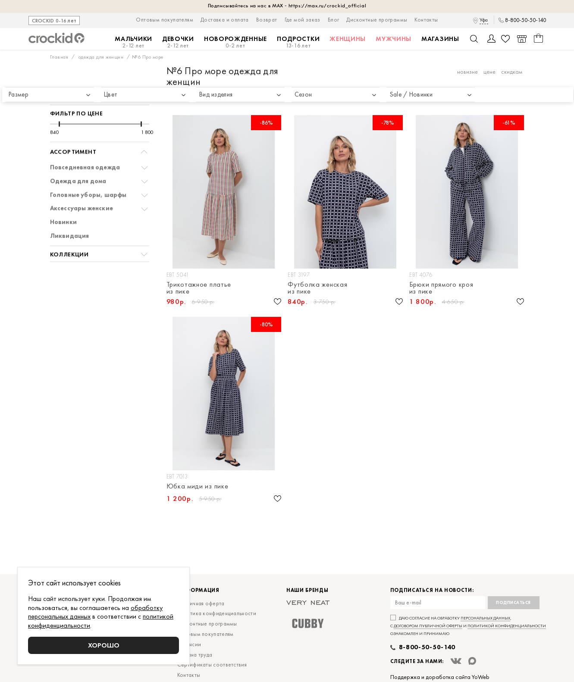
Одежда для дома (78, 156)
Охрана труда (195, 654)
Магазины (440, 38)
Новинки (63, 197)
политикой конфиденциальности (506, 626)
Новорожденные (235, 42)
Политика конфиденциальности (216, 613)
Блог (333, 19)
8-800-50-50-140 (525, 20)
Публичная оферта (201, 603)
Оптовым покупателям (164, 19)
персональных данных (485, 618)
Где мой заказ (302, 19)
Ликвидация (69, 211)
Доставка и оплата (225, 19)
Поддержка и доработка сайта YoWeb (439, 677)
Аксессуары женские (81, 184)
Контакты (426, 19)
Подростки (298, 42)
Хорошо (103, 645)
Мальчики (133, 42)
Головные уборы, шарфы (88, 170)
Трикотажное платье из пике (199, 288)
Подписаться (513, 602)
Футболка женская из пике (317, 288)
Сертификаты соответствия (212, 664)
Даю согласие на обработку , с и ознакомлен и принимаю (468, 625)
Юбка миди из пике (197, 487)
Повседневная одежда (85, 143)
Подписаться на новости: (432, 590)
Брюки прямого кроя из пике (441, 288)
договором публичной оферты (428, 626)
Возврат (266, 19)
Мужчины (393, 38)
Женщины (347, 38)
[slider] (59, 99)
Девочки (178, 42)
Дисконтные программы (376, 19)
